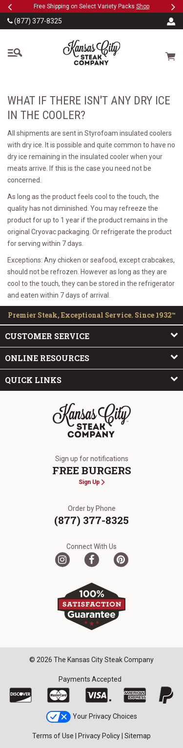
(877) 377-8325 (34, 21)
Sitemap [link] (137, 736)
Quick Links (91, 379)
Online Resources (91, 357)
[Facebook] (91, 559)
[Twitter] (62, 559)
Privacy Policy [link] (99, 736)
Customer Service (91, 335)
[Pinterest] (121, 559)
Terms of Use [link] (53, 736)
